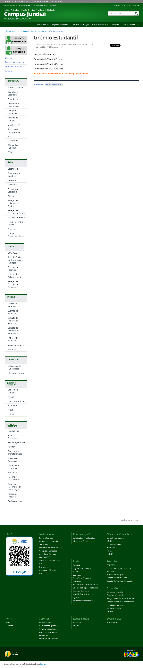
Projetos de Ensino (16, 217)
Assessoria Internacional (14, 130)
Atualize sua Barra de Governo (48, 1)
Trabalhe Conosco (13, 66)
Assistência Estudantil (13, 190)
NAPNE (11, 414)
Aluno (8, 622)
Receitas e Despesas (12, 459)
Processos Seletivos (14, 62)
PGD (10, 152)
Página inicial (10, 31)
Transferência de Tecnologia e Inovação (15, 260)
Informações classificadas (14, 478)
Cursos (8, 58)
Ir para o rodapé (50, 5)
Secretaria (22, 31)
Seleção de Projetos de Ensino (16, 211)
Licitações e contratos (13, 466)
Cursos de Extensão (12, 305)
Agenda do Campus (13, 119)
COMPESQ (12, 252)
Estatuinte (12, 405)
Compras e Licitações (13, 112)
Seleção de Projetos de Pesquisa (13, 284)
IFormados (13, 140)
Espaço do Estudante (37, 31)
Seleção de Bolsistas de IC (14, 275)
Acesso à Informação (100, 24)
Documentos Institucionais (14, 105)
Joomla (43, 664)
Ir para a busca (37, 5)
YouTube (76, 626)
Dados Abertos (15, 501)
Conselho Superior (16, 401)
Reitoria (9, 71)
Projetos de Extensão (13, 339)
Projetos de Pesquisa (13, 268)
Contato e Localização (80, 24)
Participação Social (16, 442)
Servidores (13, 99)
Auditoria (12, 446)
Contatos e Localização (13, 93)
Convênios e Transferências (15, 452)
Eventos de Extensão (13, 312)
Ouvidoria (115, 24)
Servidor (9, 626)
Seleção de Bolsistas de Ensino (13, 203)
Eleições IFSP (14, 124)
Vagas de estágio (16, 345)
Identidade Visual (16, 373)
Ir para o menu (24, 5)
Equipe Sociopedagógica (16, 234)
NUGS (10, 410)
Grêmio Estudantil (56, 37)
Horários (12, 180)
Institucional (14, 431)
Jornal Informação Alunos (83, 594)
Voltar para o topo (129, 520)
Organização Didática (14, 174)
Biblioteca (12, 196)
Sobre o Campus (15, 87)
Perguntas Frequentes (13, 495)
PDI (9, 136)
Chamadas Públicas (13, 146)
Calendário (13, 168)
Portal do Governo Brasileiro (18, 1)
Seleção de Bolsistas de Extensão (13, 331)
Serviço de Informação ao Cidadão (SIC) (14, 487)
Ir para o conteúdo (10, 5)
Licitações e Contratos (130, 24)
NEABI (11, 397)
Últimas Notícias (42, 24)
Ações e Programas (13, 436)
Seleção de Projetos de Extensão (13, 321)
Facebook (77, 622)
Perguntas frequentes (60, 24)
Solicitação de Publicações (14, 367)
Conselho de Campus (14, 391)
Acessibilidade (119, 5)
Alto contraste (133, 5)
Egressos (12, 229)
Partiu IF (12, 349)
